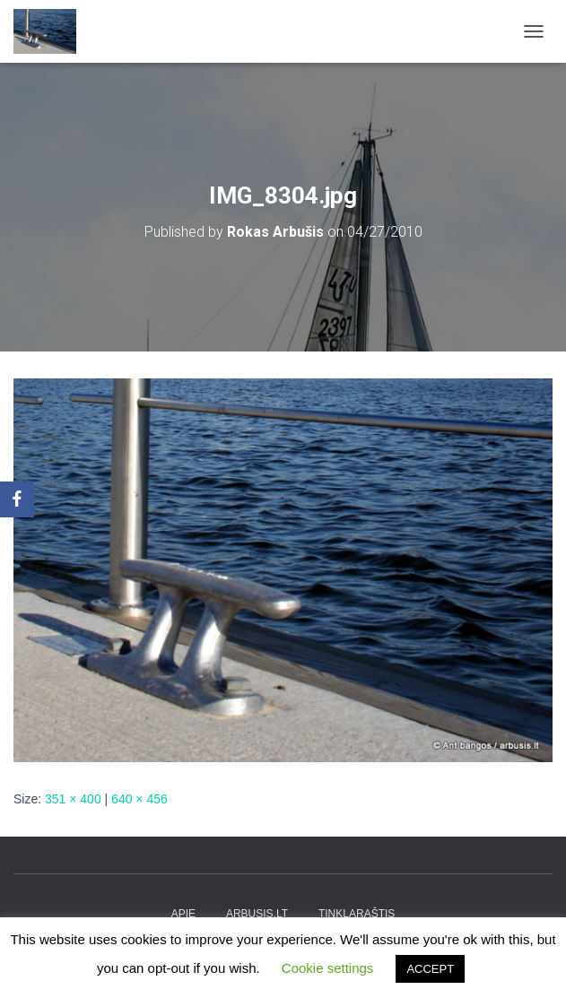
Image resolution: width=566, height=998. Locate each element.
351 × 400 (73, 799)
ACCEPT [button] (430, 969)
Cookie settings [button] (328, 968)
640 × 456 (139, 799)
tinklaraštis (356, 913)
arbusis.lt (257, 913)
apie (183, 913)
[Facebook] (17, 499)
